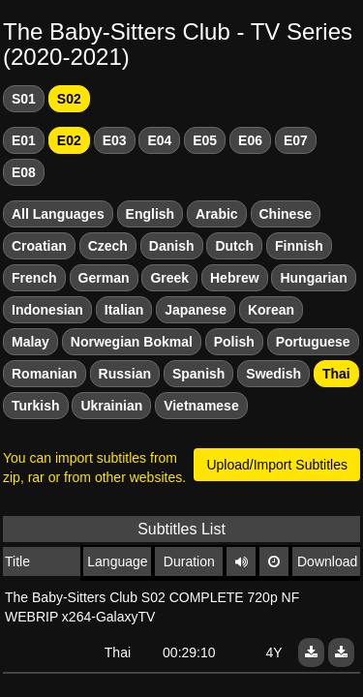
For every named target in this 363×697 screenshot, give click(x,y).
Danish (172, 246)
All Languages (58, 214)
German (104, 278)
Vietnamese (201, 405)
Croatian (39, 246)
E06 (250, 140)
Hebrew (234, 278)
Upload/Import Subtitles (277, 464)
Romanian (44, 373)
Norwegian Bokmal (132, 341)
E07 (296, 140)
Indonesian (47, 310)
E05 (205, 140)
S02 (69, 98)
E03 (115, 140)
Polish (234, 341)
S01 (24, 98)
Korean (271, 310)
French (34, 278)
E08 (24, 172)
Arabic (217, 214)
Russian (125, 373)
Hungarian (313, 278)
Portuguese (313, 341)
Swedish (273, 373)
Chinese (285, 214)
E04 (159, 140)
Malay (30, 341)
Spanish (198, 373)
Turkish (36, 405)
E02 (69, 140)
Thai (336, 373)
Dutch (234, 246)
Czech (108, 246)
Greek (169, 278)
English (150, 214)
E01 (24, 140)
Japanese (196, 310)
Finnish (299, 246)
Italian (124, 310)
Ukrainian (111, 405)
